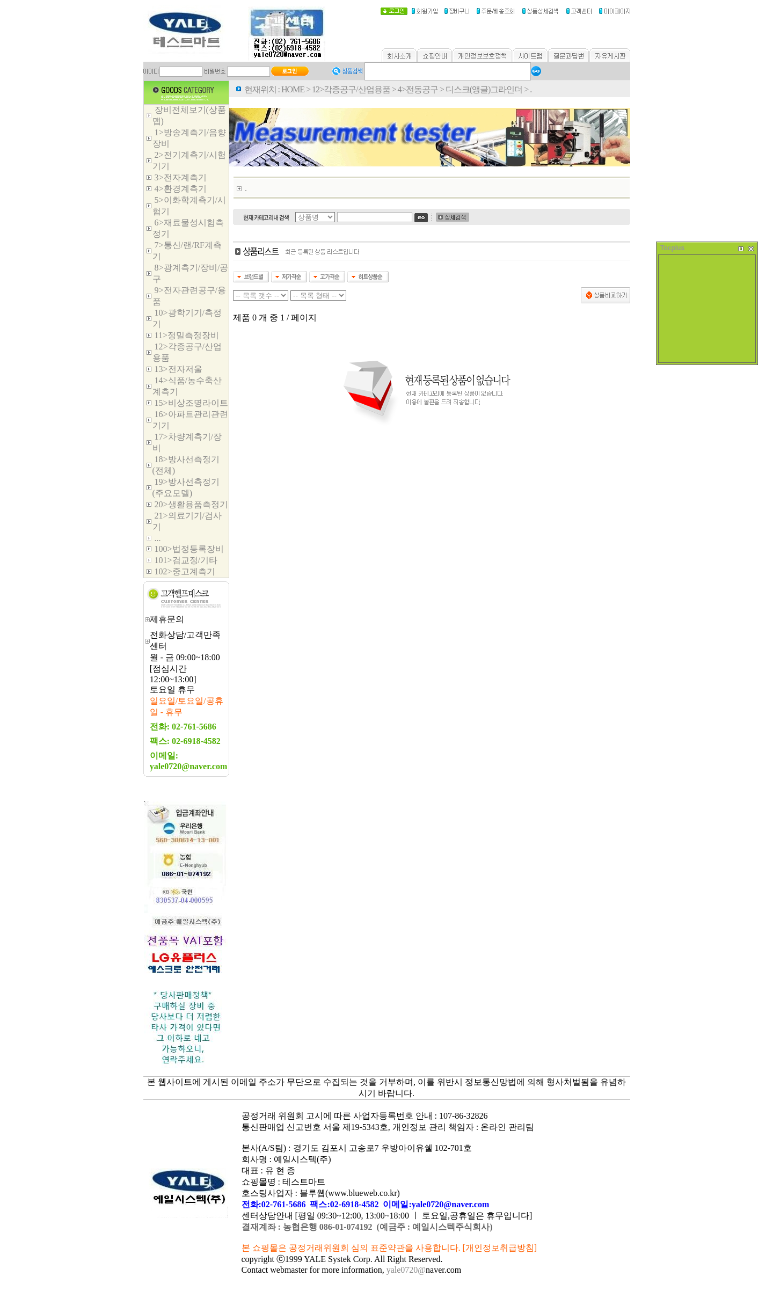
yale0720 (402, 1269)
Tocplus (672, 248)
